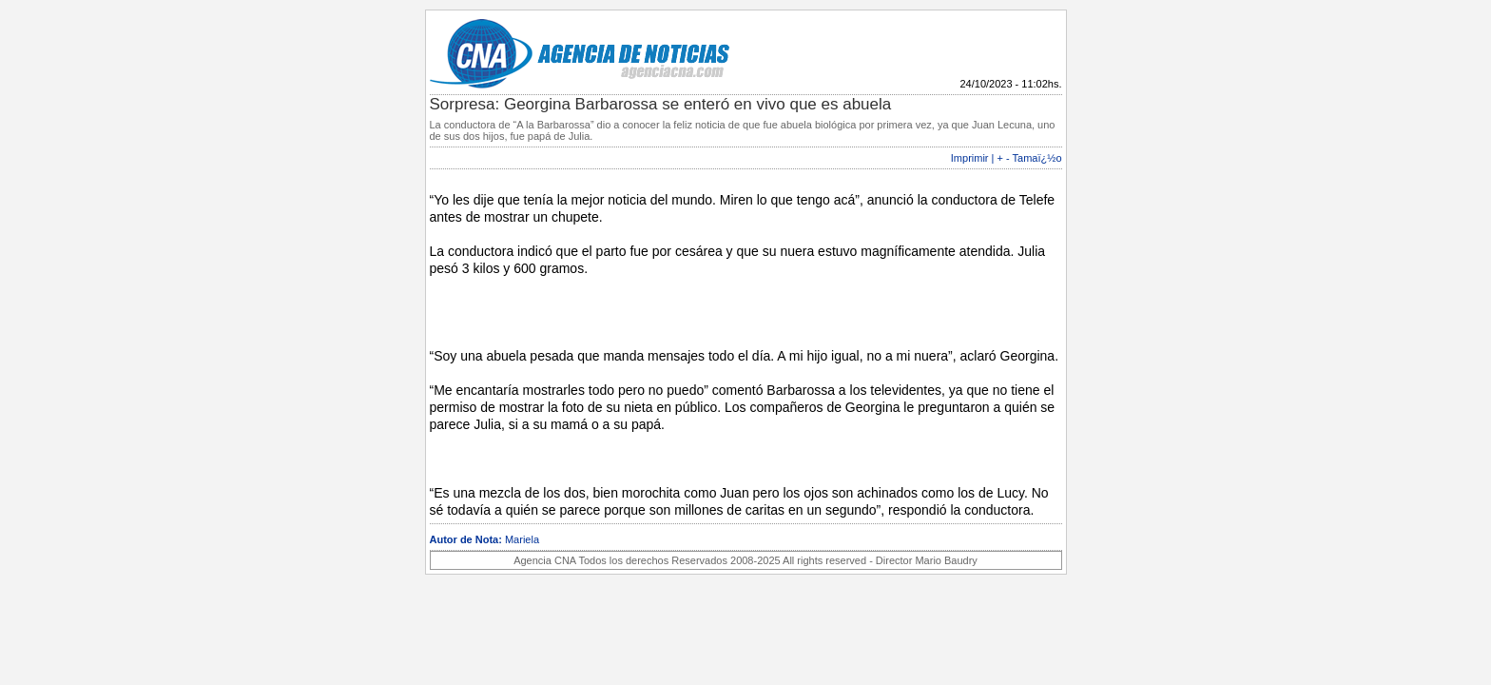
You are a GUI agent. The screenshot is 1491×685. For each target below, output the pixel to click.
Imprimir (970, 158)
